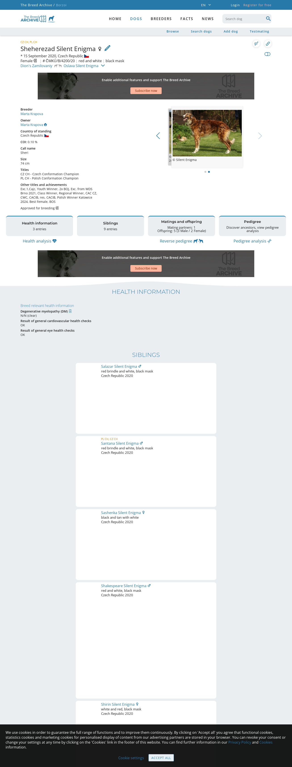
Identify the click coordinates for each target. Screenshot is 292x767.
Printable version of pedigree (146, 486)
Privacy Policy (239, 742)
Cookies (266, 742)
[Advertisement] (129, 78)
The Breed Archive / (37, 5)
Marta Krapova (32, 98)
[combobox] (246, 18)
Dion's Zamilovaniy (36, 65)
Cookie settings (131, 757)
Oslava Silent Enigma (81, 65)
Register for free (257, 5)
